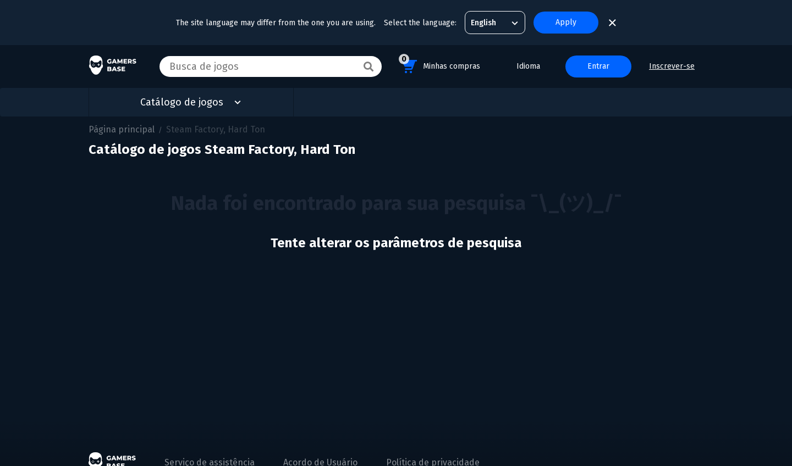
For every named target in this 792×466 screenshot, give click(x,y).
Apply (566, 22)
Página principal (122, 129)
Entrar (598, 66)
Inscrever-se (672, 66)
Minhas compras (439, 64)
